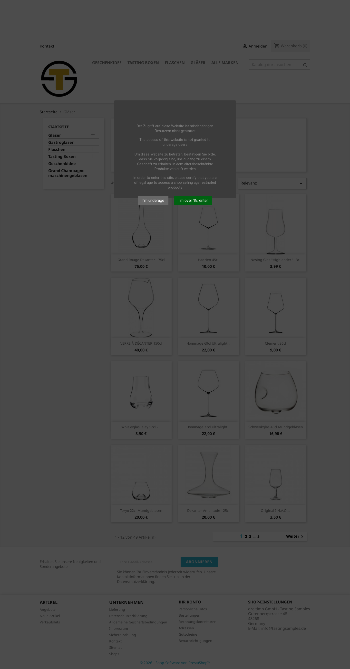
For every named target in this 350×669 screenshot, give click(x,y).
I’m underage (153, 200)
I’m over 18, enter (193, 200)
